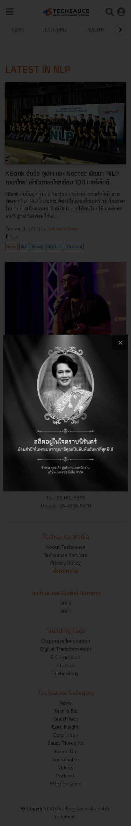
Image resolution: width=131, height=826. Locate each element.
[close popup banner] (120, 342)
